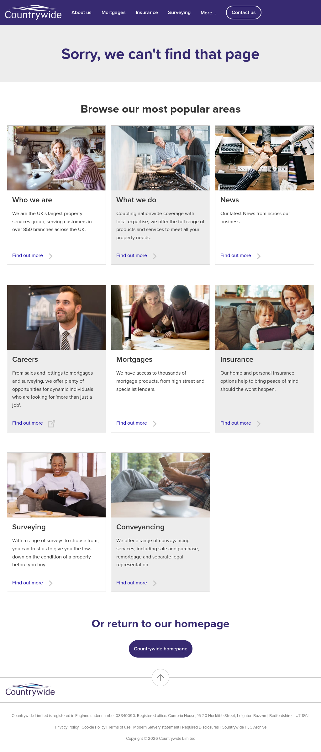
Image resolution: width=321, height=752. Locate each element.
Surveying (179, 12)
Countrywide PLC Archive (244, 727)
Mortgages (114, 12)
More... (208, 12)
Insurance (147, 12)
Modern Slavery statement (156, 727)
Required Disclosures (200, 727)
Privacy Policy (67, 727)
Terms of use (119, 727)
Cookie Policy (93, 727)
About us (81, 12)
